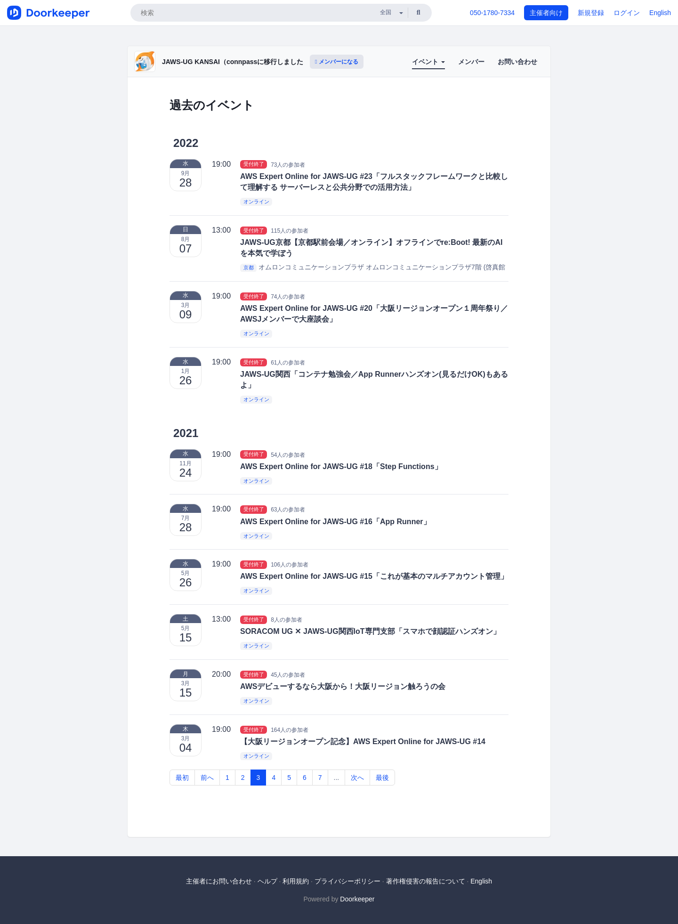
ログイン (626, 12)
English (660, 12)
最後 (382, 777)
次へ (357, 777)
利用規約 (295, 881)
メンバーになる (336, 61)
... (336, 777)
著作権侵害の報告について (425, 881)
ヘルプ (267, 881)
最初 (182, 777)
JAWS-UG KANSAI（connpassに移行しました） (236, 61)
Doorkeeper (357, 899)
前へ (207, 777)
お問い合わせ (517, 61)
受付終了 (253, 164)
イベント (428, 61)
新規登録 (591, 12)
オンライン (256, 201)
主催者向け (546, 12)
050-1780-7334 (492, 12)
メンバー (471, 61)
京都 (248, 267)
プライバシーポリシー (347, 881)
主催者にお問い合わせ (219, 881)
